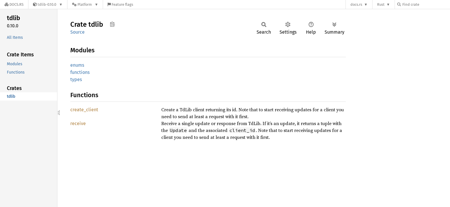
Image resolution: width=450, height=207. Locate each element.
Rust (381, 4)
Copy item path (112, 24)
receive (78, 123)
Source (77, 32)
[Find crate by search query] (426, 4)
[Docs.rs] (14, 4)
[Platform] (85, 4)
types (76, 79)
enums (77, 65)
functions (80, 72)
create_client (84, 109)
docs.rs (356, 4)
